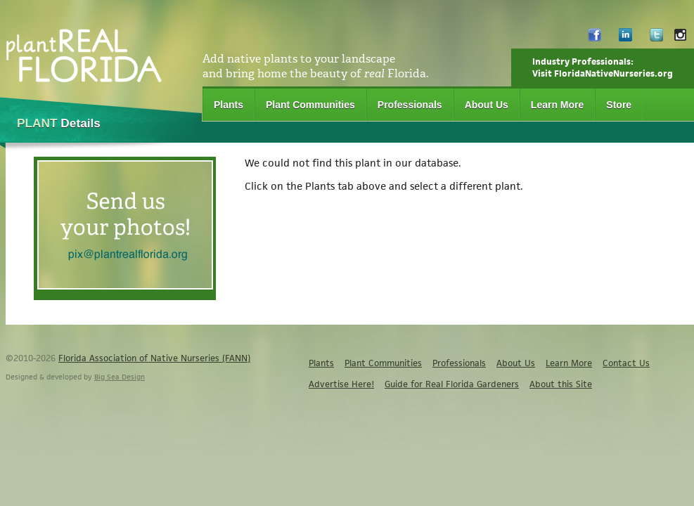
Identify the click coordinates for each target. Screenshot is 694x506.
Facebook (594, 38)
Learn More (557, 104)
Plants (228, 104)
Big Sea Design (119, 377)
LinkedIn (625, 38)
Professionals (410, 104)
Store (618, 104)
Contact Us (626, 363)
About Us (486, 104)
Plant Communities (310, 104)
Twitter (656, 38)
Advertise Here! (341, 384)
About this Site (560, 384)
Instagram (680, 38)
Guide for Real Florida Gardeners (452, 384)
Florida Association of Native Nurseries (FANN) (154, 358)
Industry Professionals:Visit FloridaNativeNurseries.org (602, 67)
